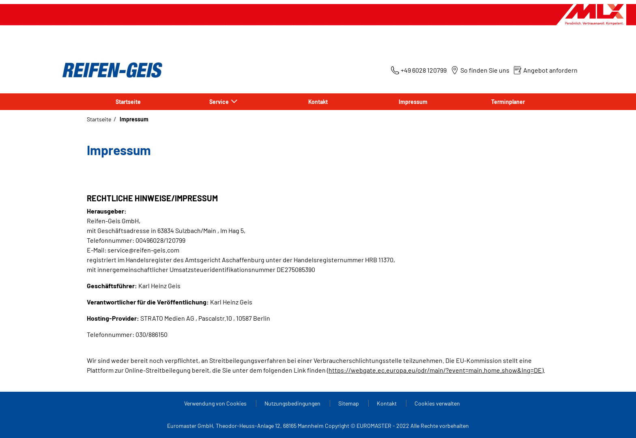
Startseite (128, 101)
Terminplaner (508, 101)
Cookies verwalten (437, 403)
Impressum (413, 101)
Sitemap (349, 403)
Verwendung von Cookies (216, 403)
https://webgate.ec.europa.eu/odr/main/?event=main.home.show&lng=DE (435, 370)
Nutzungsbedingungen (293, 403)
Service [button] (219, 101)
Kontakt (318, 101)
